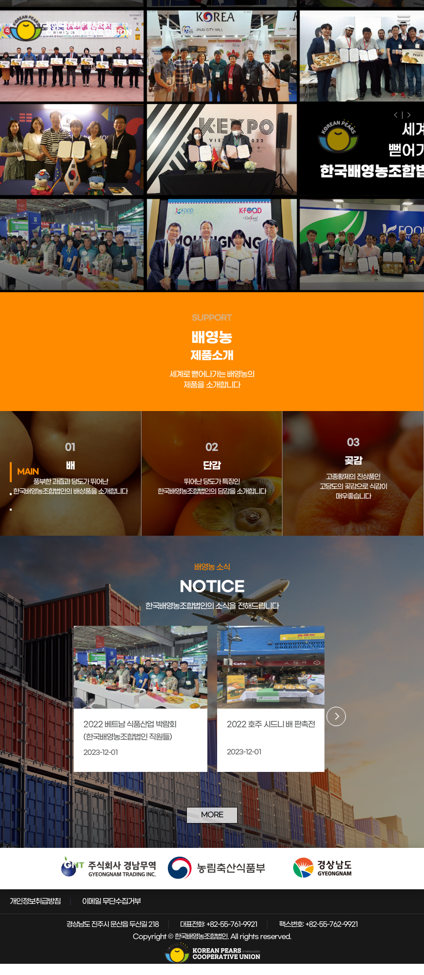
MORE (212, 824)
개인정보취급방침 (35, 913)
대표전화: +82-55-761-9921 (218, 936)
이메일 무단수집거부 (111, 913)
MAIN (28, 472)
